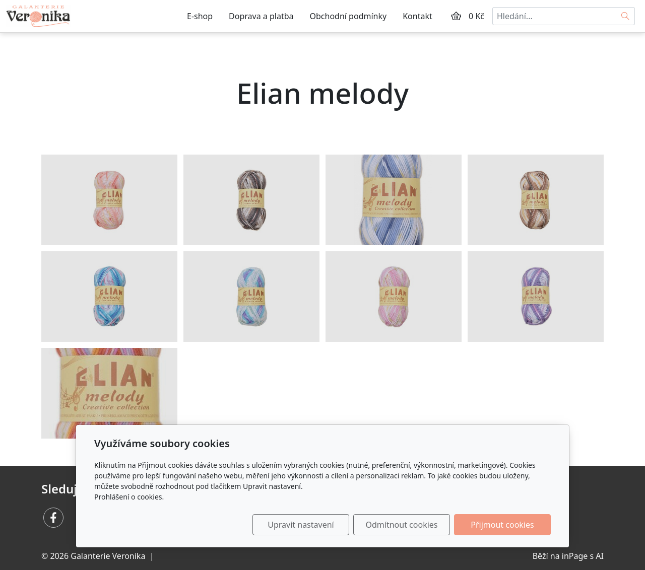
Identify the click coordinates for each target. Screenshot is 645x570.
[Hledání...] (554, 16)
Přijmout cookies (502, 524)
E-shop (200, 16)
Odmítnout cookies (402, 524)
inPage (575, 555)
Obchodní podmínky (348, 16)
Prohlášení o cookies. (129, 497)
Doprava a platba (261, 16)
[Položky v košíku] (456, 16)
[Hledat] (625, 16)
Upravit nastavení (301, 524)
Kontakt (417, 16)
